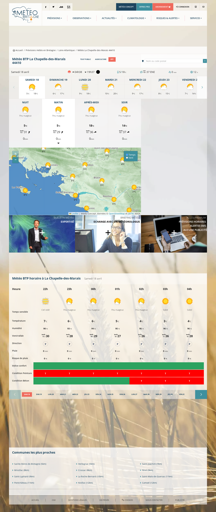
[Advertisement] (108, 36)
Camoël (148, 482)
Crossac (84, 470)
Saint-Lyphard (23, 476)
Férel (146, 470)
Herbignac (85, 463)
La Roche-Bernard (89, 476)
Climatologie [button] (135, 18)
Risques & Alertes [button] (167, 18)
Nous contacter (154, 500)
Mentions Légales (77, 500)
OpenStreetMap (117, 213)
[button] (44, 148)
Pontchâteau (23, 482)
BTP (112, 59)
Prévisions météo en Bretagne (41, 50)
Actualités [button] (108, 18)
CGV (54, 500)
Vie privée (104, 500)
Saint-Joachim (151, 463)
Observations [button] (81, 18)
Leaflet (73, 213)
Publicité (179, 500)
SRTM (131, 213)
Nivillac (84, 482)
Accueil (18, 50)
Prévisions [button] (53, 18)
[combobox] (176, 61)
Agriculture (100, 59)
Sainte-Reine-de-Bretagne (29, 463)
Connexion (182, 7)
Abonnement (163, 7)
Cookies (127, 500)
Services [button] (195, 18)
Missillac (20, 470)
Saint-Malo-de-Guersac (156, 476)
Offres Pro (144, 7)
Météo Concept (126, 7)
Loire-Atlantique (66, 50)
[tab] (27, 394)
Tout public (85, 59)
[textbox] (176, 61)
